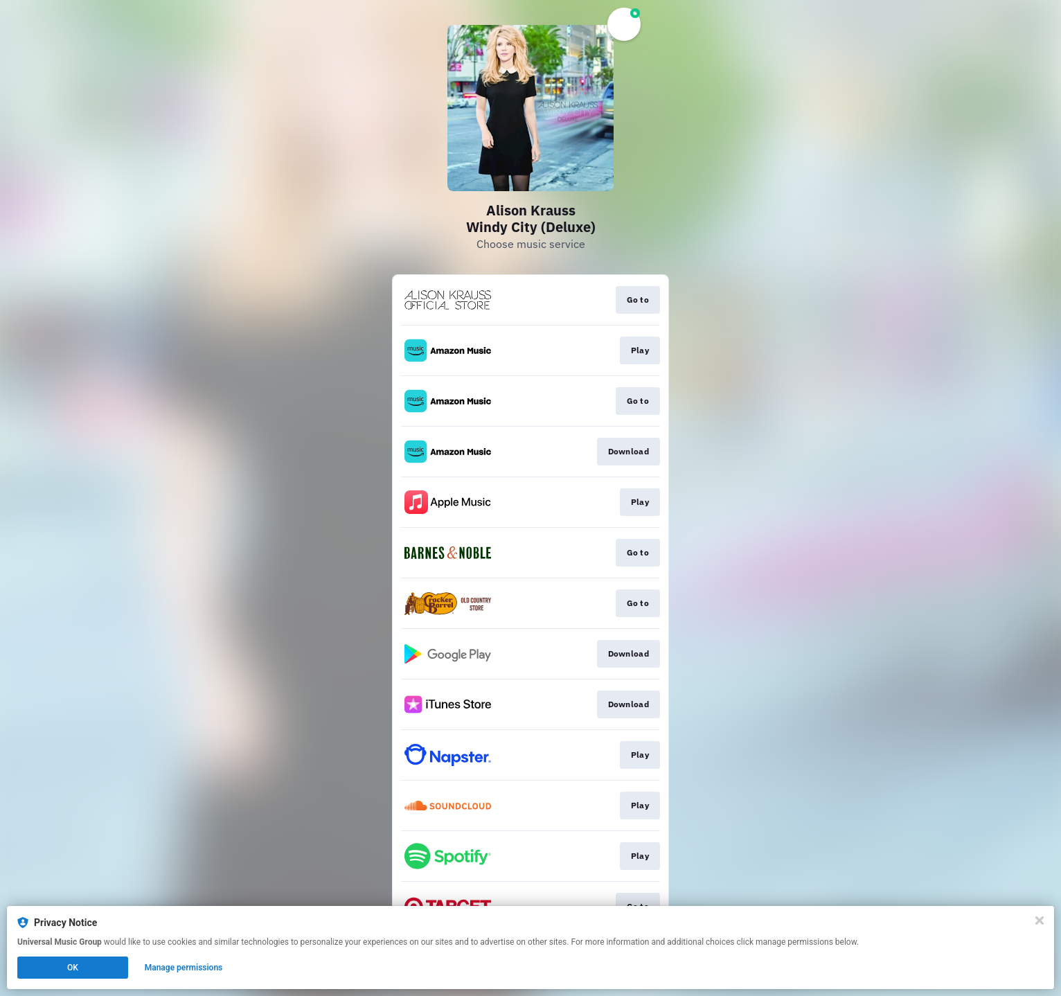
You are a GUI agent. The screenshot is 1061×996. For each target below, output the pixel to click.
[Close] (1039, 920)
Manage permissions (184, 967)
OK (72, 967)
